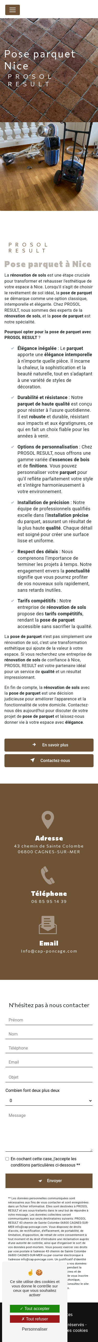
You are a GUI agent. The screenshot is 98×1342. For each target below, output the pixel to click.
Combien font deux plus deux (32, 1075)
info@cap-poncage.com (49, 936)
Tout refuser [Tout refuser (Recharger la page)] (34, 1319)
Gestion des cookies (68, 1330)
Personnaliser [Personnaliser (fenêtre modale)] (35, 1329)
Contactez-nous (49, 760)
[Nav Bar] (12, 10)
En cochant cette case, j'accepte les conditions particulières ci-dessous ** (45, 1147)
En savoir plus (49, 744)
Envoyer (54, 1165)
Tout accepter (34, 1308)
